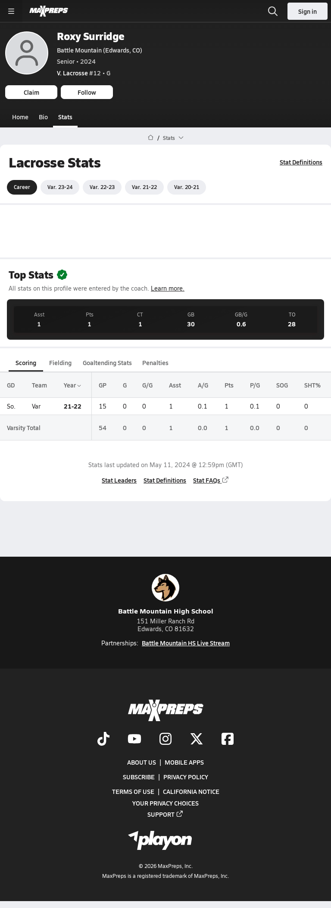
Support (165, 814)
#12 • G (83, 72)
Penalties (155, 362)
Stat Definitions (301, 162)
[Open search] (273, 11)
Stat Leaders (119, 479)
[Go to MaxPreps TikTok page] (103, 739)
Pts (229, 385)
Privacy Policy (185, 776)
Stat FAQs (211, 479)
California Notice (191, 791)
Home (20, 116)
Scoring (26, 362)
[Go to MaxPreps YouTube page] (134, 739)
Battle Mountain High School (165, 595)
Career (22, 186)
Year (72, 385)
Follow (87, 92)
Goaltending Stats (107, 362)
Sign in (307, 11)
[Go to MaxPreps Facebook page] (227, 739)
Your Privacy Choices (165, 803)
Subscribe (139, 776)
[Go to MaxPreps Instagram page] (165, 739)
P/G (255, 385)
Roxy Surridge (91, 36)
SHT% (312, 385)
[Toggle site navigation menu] (11, 11)
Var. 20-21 (186, 186)
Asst (175, 385)
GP (102, 385)
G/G (147, 385)
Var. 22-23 (102, 186)
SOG (282, 385)
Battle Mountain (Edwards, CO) (99, 50)
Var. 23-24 (59, 186)
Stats (65, 116)
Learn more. (167, 288)
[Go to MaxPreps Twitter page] (196, 739)
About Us (141, 762)
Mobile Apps (184, 762)
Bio (43, 116)
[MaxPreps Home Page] (150, 138)
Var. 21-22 (144, 186)
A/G (203, 385)
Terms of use (133, 791)
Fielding (60, 362)
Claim (31, 92)
